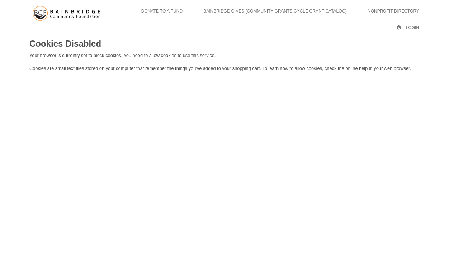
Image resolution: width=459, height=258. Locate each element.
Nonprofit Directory (393, 11)
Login (408, 27)
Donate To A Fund (162, 11)
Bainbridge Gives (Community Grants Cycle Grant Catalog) (275, 11)
